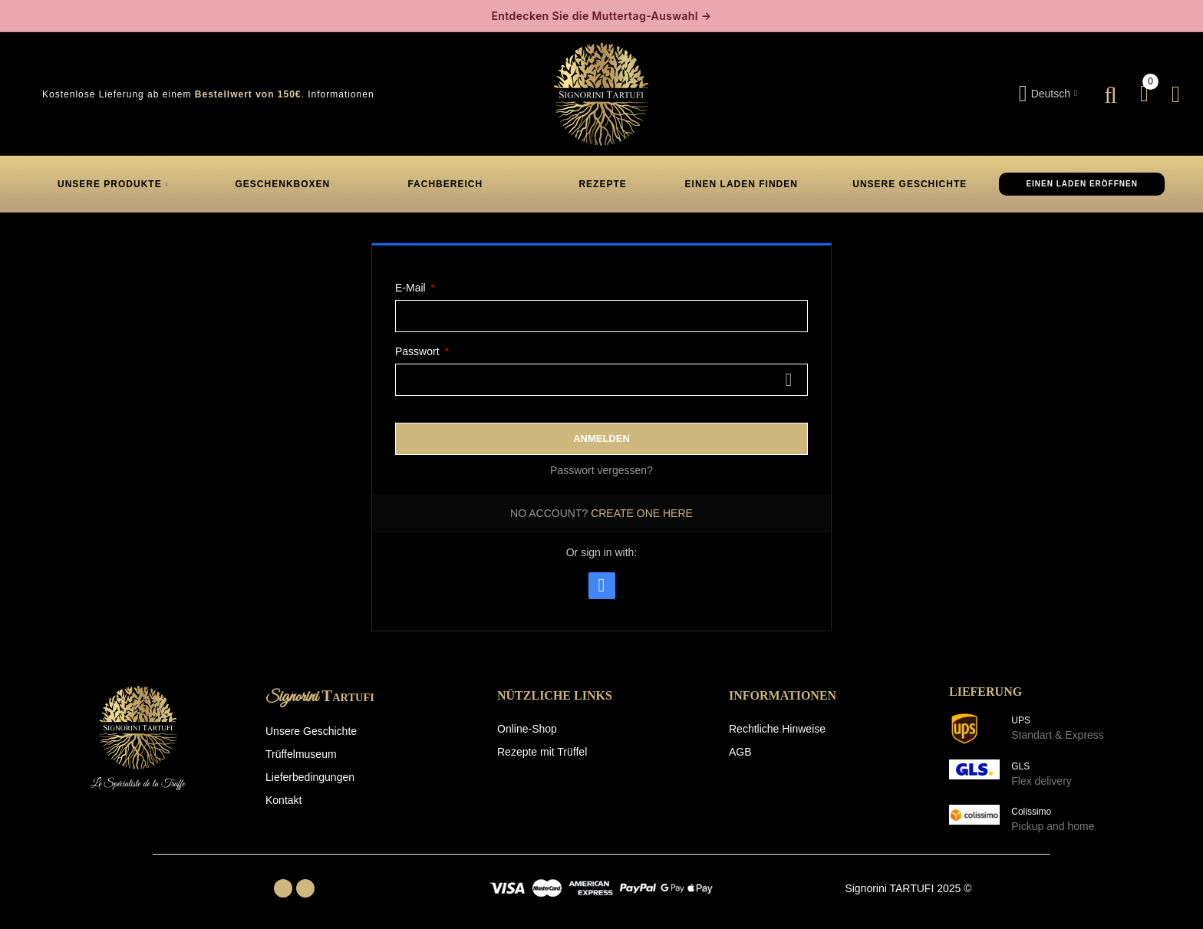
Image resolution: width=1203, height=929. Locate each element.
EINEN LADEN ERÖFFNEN (1082, 184)
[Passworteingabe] (601, 380)
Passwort (418, 351)
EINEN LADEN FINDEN (741, 184)
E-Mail (412, 288)
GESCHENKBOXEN (283, 184)
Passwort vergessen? (601, 470)
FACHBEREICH (445, 184)
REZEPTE (601, 184)
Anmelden (601, 438)
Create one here (642, 513)
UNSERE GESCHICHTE (908, 184)
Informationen (341, 94)
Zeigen (789, 380)
